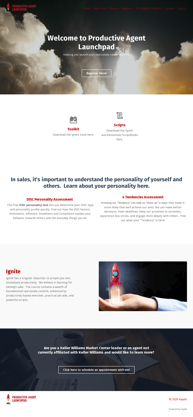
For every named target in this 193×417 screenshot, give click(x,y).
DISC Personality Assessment (49, 199)
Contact (169, 8)
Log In (181, 8)
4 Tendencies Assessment (142, 197)
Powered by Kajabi (178, 409)
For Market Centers (148, 8)
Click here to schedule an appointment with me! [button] (96, 370)
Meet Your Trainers (106, 8)
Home (87, 8)
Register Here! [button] (96, 73)
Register (127, 8)
